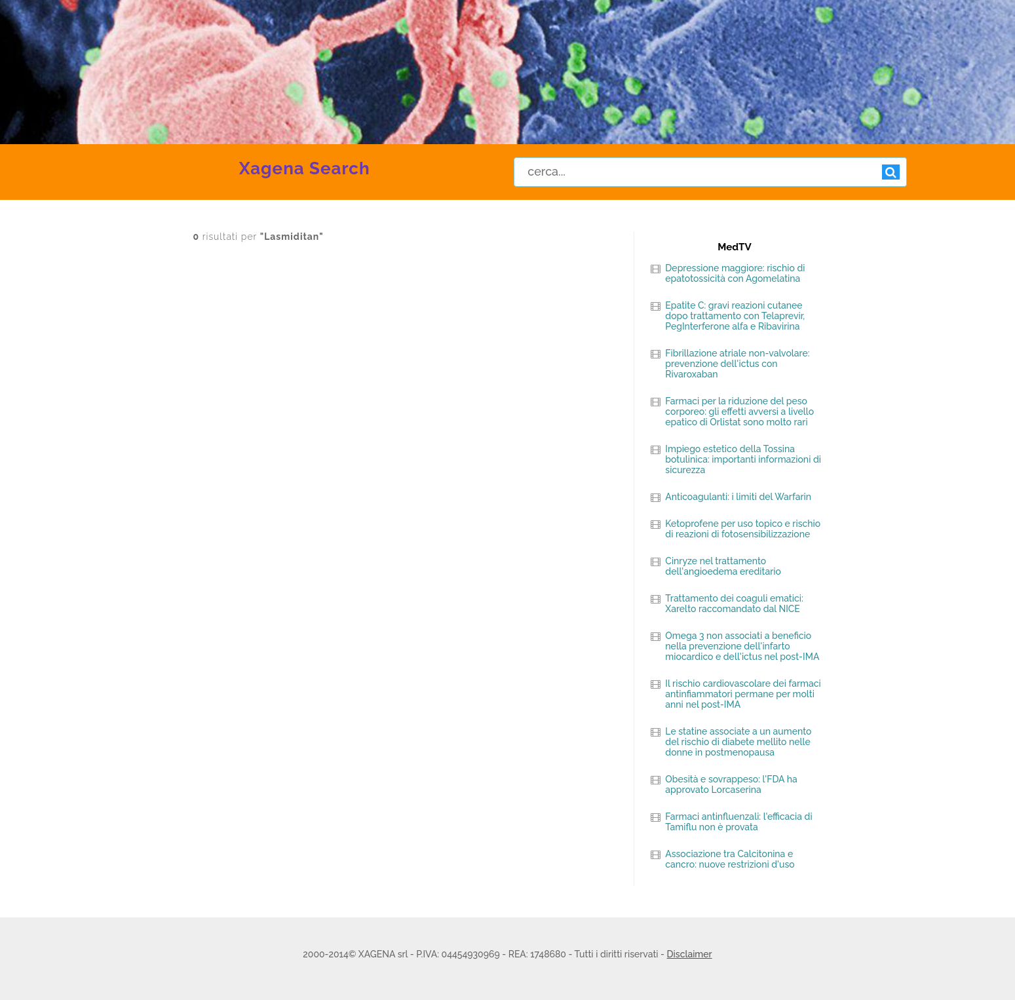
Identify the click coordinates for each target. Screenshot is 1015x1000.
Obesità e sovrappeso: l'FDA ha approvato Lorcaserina (731, 784)
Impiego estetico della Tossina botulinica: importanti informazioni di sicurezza (743, 459)
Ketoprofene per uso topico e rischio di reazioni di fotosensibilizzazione (742, 528)
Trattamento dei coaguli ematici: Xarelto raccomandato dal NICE (734, 603)
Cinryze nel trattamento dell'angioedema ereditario (723, 566)
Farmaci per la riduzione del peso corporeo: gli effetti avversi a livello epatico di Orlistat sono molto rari (739, 411)
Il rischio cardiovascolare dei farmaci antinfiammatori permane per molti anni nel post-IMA (742, 694)
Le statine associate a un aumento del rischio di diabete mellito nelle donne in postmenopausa (738, 742)
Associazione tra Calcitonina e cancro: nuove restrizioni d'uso (729, 859)
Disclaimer (689, 954)
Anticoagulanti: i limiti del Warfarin (738, 496)
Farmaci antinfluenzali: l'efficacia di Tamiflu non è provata (738, 821)
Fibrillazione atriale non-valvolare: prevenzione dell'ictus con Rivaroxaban (737, 363)
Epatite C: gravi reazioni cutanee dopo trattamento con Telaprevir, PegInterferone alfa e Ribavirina (735, 316)
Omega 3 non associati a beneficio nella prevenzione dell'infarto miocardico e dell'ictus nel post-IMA (742, 646)
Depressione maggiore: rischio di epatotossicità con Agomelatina (735, 273)
